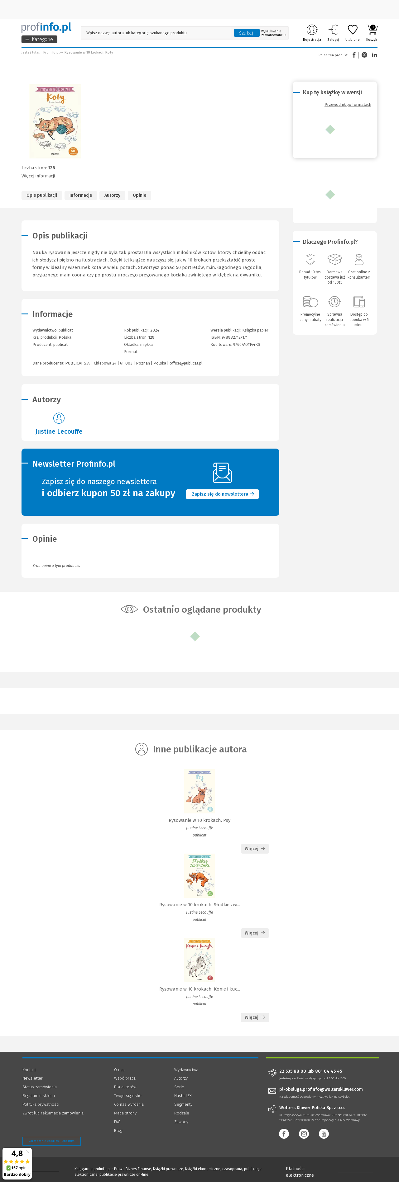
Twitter (364, 55)
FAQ (117, 1121)
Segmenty (183, 1104)
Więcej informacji (38, 176)
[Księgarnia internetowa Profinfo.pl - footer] (40, 1170)
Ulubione (352, 33)
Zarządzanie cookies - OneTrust (52, 1141)
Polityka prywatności (40, 1104)
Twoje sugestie (128, 1095)
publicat (60, 344)
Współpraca (125, 1078)
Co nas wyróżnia (129, 1104)
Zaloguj (333, 33)
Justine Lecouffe (59, 431)
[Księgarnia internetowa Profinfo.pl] (46, 27)
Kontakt (29, 1069)
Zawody (181, 1121)
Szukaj (246, 33)
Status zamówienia (39, 1087)
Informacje (81, 195)
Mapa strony (125, 1113)
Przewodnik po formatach (347, 104)
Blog (118, 1130)
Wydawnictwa (186, 1069)
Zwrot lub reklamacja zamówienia (53, 1113)
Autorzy (112, 195)
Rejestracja (312, 33)
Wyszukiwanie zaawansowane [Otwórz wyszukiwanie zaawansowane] (273, 33)
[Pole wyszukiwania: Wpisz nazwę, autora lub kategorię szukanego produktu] (156, 32)
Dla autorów (125, 1087)
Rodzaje (181, 1113)
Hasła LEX (183, 1095)
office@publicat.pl (186, 363)
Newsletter (32, 1078)
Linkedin (373, 55)
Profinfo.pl (51, 52)
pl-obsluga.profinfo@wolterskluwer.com (321, 1089)
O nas (119, 1069)
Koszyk (371, 33)
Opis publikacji (41, 195)
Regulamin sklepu (38, 1095)
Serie (179, 1087)
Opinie (139, 195)
